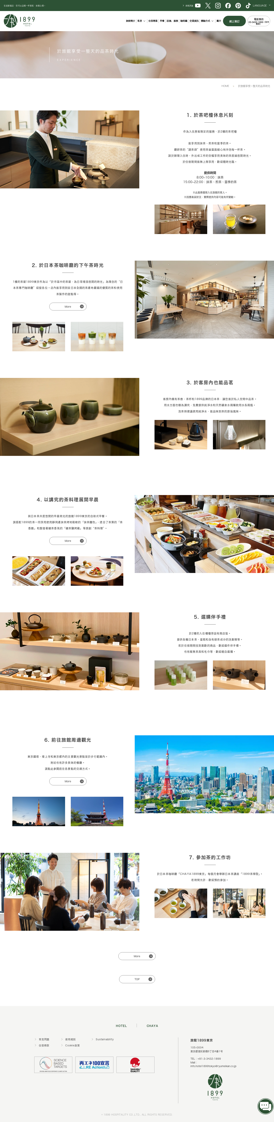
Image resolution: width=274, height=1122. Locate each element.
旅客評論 (189, 5)
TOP (137, 979)
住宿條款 (44, 1045)
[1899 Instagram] (218, 5)
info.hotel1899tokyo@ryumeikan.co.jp (213, 1066)
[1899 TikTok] (248, 5)
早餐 (162, 21)
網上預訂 (234, 21)
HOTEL (121, 1026)
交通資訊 (194, 21)
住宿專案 (153, 21)
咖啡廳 (183, 21)
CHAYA (152, 1026)
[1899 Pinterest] (238, 5)
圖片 (219, 21)
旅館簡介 (130, 21)
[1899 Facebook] (228, 5)
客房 (139, 21)
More (68, 306)
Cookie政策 (72, 1045)
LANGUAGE (260, 5)
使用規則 (70, 1039)
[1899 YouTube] (198, 5)
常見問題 (44, 1039)
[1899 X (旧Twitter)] (208, 5)
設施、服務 (172, 21)
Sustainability (105, 1039)
